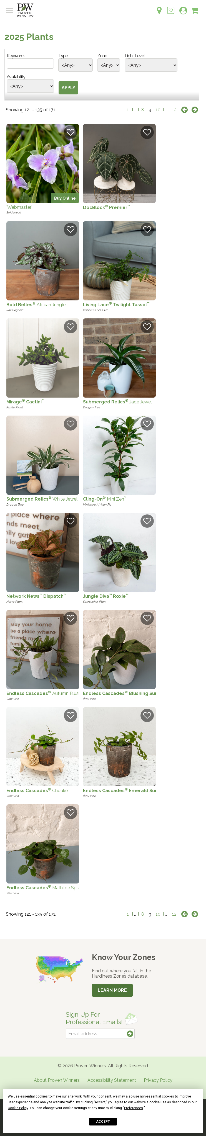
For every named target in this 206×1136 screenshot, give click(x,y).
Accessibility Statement (111, 1080)
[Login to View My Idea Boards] (171, 7)
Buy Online (65, 198)
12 (174, 109)
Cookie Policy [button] (18, 1108)
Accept (103, 1122)
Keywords (16, 55)
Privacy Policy (158, 1080)
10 (158, 109)
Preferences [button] (133, 1108)
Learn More (112, 990)
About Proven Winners (57, 1080)
